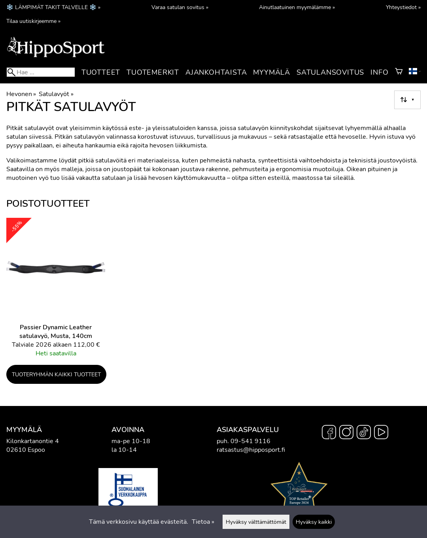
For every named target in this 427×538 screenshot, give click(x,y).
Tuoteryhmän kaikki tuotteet (56, 374)
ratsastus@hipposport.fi (251, 450)
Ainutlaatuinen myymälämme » (297, 7)
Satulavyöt (56, 94)
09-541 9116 (250, 441)
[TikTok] (364, 433)
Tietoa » (203, 521)
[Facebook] (329, 433)
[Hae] (40, 72)
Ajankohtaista (216, 72)
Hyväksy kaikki (314, 522)
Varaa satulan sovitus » (179, 7)
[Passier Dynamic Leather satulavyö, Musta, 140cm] (55, 291)
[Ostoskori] (398, 72)
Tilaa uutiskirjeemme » (33, 21)
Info (379, 72)
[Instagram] (346, 433)
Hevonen (21, 94)
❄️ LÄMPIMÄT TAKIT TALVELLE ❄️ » (53, 7)
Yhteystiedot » (403, 7)
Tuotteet (100, 72)
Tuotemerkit (153, 72)
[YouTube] (381, 433)
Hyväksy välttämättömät (256, 522)
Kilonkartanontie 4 (32, 441)
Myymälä (271, 72)
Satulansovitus (330, 72)
